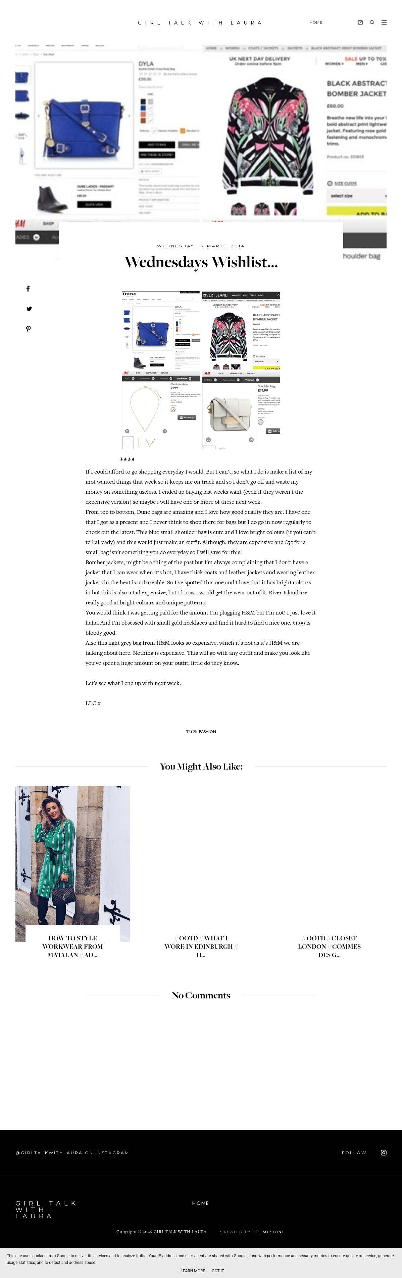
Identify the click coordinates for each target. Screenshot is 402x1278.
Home (200, 1203)
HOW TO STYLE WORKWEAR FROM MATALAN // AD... (72, 947)
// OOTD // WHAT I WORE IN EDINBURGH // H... (201, 947)
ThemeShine (269, 1232)
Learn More (193, 1271)
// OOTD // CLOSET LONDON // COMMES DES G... (329, 947)
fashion (207, 731)
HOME (316, 22)
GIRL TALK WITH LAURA (201, 23)
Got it (218, 1271)
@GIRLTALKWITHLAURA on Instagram (72, 1152)
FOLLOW (364, 1153)
